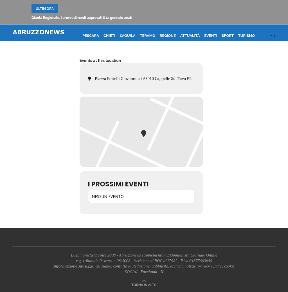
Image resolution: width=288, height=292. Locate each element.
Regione (168, 36)
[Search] (273, 35)
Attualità (190, 36)
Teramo (147, 36)
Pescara (90, 36)
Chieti (109, 36)
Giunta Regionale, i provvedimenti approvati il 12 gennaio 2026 (82, 18)
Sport (228, 36)
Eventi (210, 36)
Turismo (246, 36)
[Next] (68, 8)
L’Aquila (128, 36)
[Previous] (62, 8)
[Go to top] (143, 284)
